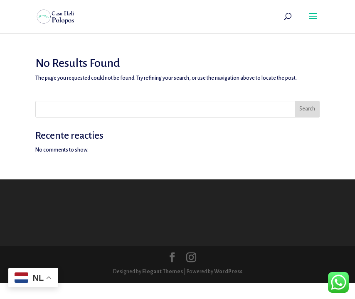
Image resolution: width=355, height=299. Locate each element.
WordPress (228, 271)
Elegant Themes (162, 271)
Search (307, 109)
